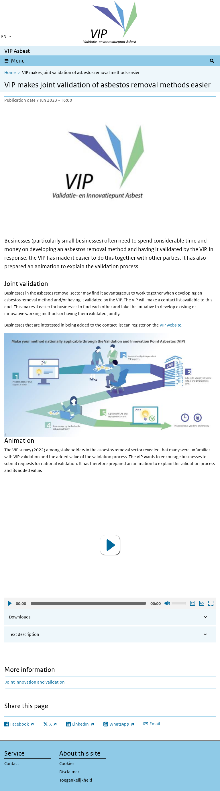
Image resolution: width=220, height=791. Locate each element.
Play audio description (201, 603)
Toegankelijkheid (75, 780)
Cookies (66, 763)
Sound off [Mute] (167, 603)
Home (10, 72)
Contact (11, 763)
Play (9, 603)
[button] (110, 545)
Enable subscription (192, 603)
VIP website (170, 325)
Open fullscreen (210, 603)
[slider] (88, 603)
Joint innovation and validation (35, 682)
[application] (110, 545)
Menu (18, 60)
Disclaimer (69, 771)
